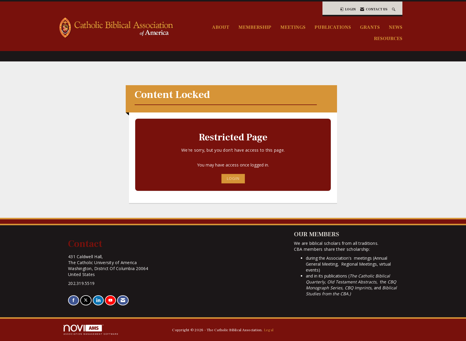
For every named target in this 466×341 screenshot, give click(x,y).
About (220, 27)
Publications (332, 27)
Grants (370, 27)
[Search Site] (394, 9)
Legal (268, 330)
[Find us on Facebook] (73, 300)
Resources (388, 38)
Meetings (293, 27)
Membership (254, 27)
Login (233, 178)
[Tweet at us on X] (85, 300)
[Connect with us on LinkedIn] (98, 300)
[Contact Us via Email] (123, 300)
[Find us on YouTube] (110, 300)
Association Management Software (91, 330)
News (395, 27)
